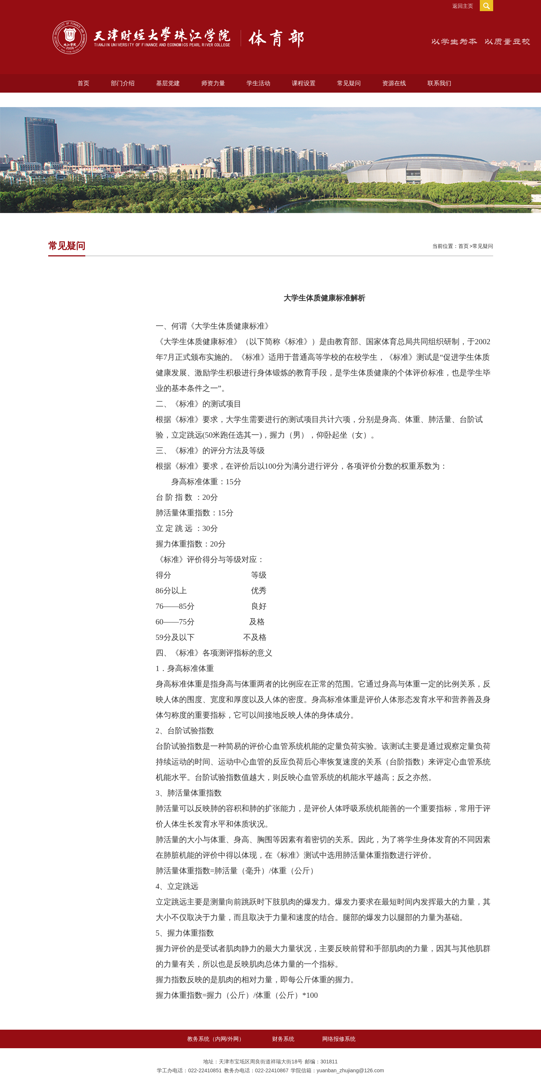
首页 (83, 83)
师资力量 (213, 83)
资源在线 (394, 83)
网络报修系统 (339, 1039)
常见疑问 (349, 83)
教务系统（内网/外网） (215, 1039)
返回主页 (462, 6)
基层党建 (168, 83)
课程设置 (304, 83)
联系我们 (439, 83)
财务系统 (283, 1039)
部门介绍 (123, 83)
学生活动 (258, 83)
